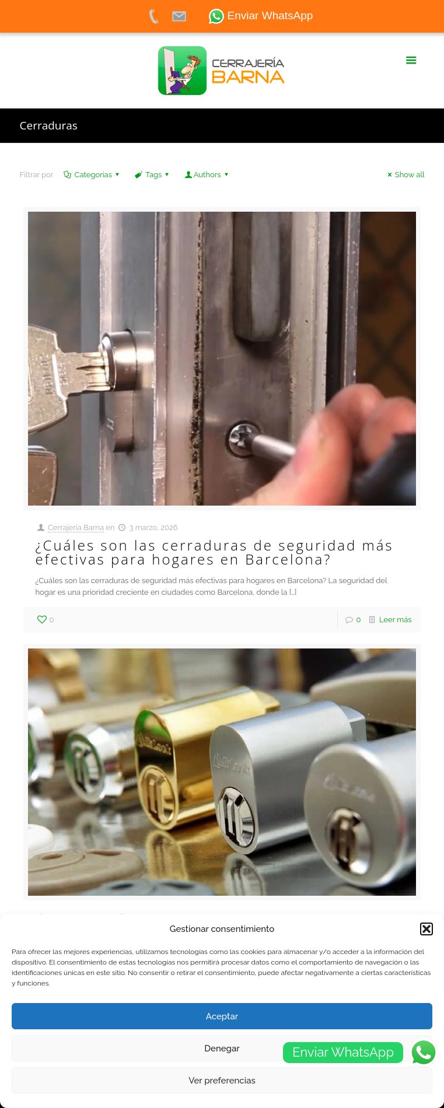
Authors (207, 174)
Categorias (92, 174)
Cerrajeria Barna (76, 527)
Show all (404, 174)
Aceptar (222, 1016)
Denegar (221, 1048)
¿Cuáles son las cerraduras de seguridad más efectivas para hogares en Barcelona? (214, 552)
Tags (152, 174)
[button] (426, 929)
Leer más (395, 619)
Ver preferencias (222, 1080)
